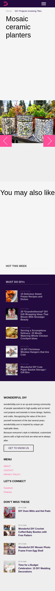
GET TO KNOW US (18, 448)
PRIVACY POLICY (12, 474)
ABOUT (7, 466)
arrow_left (7, 141)
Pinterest (8, 492)
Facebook (8, 488)
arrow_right (48, 141)
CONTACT (8, 470)
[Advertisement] (27, 69)
